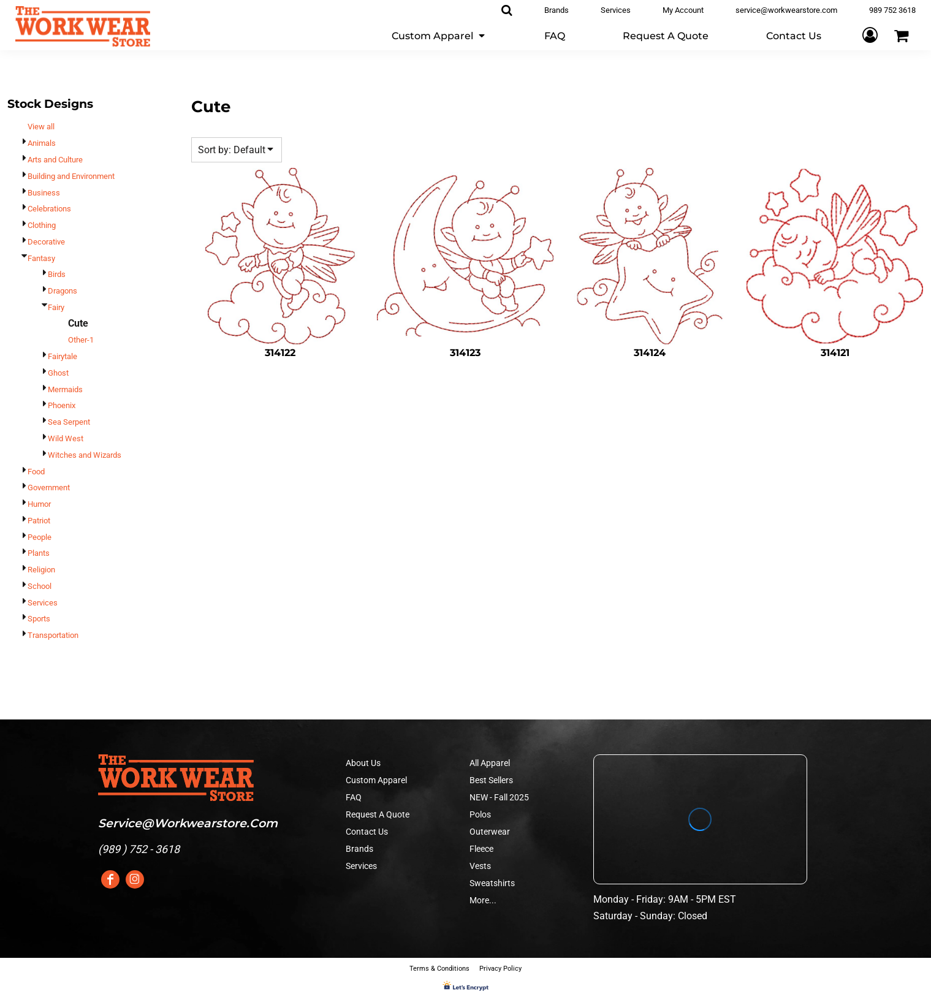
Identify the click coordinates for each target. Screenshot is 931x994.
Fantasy (41, 258)
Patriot (39, 520)
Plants (39, 553)
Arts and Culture (55, 159)
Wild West (65, 438)
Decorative (46, 241)
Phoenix (61, 405)
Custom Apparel (376, 780)
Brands (359, 849)
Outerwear (489, 832)
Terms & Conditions (439, 969)
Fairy (56, 307)
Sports (39, 618)
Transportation (53, 635)
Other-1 (81, 339)
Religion (41, 569)
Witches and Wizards (84, 455)
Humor (39, 504)
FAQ (354, 797)
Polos (480, 814)
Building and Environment (71, 176)
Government (49, 487)
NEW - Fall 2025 (499, 797)
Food (36, 471)
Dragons (62, 290)
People (39, 537)
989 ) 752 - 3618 (141, 849)
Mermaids (65, 389)
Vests (480, 866)
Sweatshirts (492, 883)
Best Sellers (491, 780)
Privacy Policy (500, 969)
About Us (363, 763)
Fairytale (62, 356)
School (39, 586)
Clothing (42, 225)
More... (482, 900)
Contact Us (367, 832)
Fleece (481, 849)
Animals (42, 143)
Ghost (58, 372)
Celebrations (49, 208)
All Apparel (489, 763)
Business (44, 192)
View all (41, 126)
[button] (439, 35)
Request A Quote (377, 814)
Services (43, 602)
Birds (57, 274)
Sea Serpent (69, 422)
